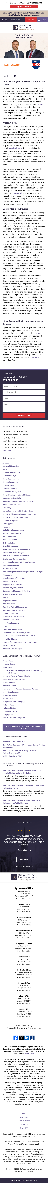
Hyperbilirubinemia (10, 546)
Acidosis (6, 463)
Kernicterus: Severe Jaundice (14, 559)
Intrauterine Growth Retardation (16, 556)
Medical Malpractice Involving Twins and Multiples (23, 572)
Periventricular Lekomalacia (14, 616)
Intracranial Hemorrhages (13, 552)
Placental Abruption (11, 620)
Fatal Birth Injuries (10, 520)
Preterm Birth (8, 705)
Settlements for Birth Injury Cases (16, 632)
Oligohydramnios (10, 600)
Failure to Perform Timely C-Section (17, 676)
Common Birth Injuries (12, 492)
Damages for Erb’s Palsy (12, 498)
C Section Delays (9, 476)
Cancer (30, 1028)
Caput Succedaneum (11, 479)
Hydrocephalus (9, 543)
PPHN (5, 626)
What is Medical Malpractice (14, 742)
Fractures (6, 527)
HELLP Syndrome (9, 536)
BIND (5, 469)
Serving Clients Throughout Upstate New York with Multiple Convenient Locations (24, 14)
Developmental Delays (12, 504)
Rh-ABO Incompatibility (12, 629)
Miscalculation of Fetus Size (14, 578)
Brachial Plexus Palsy (11, 472)
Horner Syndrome (10, 540)
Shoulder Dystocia (10, 711)
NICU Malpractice (10, 581)
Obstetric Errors (9, 604)
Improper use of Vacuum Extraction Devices (20, 689)
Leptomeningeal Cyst (11, 565)
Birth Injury (19, 1028)
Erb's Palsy (7, 508)
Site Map (24, 1124)
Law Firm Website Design (24, 1180)
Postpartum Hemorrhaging (13, 702)
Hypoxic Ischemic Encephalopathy (16, 549)
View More (7, 451)
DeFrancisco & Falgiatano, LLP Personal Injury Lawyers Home (24, 27)
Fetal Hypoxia (8, 524)
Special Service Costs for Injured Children (19, 636)
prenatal (18, 193)
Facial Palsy (7, 667)
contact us (35, 357)
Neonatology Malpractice (13, 588)
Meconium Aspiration (11, 568)
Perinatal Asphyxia (10, 613)
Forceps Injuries (9, 682)
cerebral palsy (15, 148)
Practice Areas (16, 20)
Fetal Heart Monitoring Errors (14, 679)
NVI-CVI (5, 597)
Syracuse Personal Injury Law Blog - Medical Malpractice (23, 764)
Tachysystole (8, 714)
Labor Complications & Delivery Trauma (19, 562)
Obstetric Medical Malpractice (15, 607)
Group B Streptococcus (12, 533)
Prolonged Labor (9, 708)
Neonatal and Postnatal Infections (17, 591)
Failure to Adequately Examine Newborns (19, 514)
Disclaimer (24, 1117)
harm (40, 104)
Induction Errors (9, 686)
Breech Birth (8, 661)
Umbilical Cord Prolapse (12, 648)
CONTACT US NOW (24, 415)
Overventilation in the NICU (14, 610)
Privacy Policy (24, 1121)
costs (36, 333)
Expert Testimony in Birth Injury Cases (18, 511)
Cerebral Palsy (8, 485)
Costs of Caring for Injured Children (17, 495)
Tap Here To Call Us (24, 6)
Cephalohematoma (10, 482)
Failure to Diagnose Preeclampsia (16, 517)
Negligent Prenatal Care (12, 584)
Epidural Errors (9, 664)
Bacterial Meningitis (11, 466)
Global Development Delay (13, 530)
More (44, 20)
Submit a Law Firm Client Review (24, 866)
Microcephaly (8, 575)
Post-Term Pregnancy (11, 623)
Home (4, 20)
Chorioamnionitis (10, 488)
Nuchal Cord (8, 698)
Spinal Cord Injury (10, 639)
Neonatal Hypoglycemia (12, 594)
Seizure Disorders (10, 645)
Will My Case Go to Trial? (12, 756)
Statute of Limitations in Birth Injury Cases (20, 642)
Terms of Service (28, 1144)
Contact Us (31, 20)
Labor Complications (11, 692)
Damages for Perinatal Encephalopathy (18, 501)
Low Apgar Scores (10, 695)
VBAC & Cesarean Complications (15, 718)
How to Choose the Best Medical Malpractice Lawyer (24, 727)
